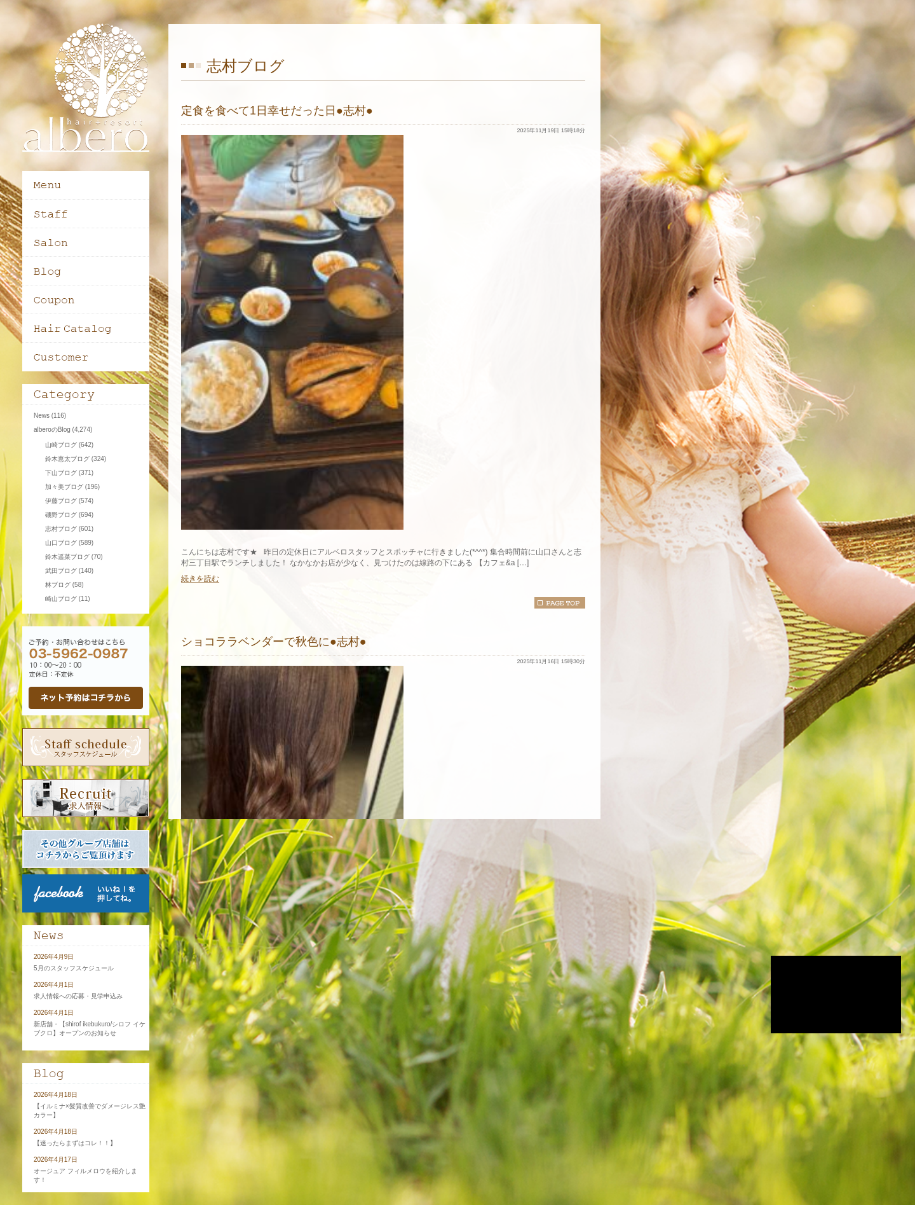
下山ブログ (61, 472)
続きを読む (200, 578)
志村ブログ (61, 528)
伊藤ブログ (61, 500)
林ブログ (58, 584)
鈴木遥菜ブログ (67, 556)
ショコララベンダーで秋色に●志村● (274, 641)
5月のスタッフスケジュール (74, 968)
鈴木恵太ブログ (67, 458)
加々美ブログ (64, 486)
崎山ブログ (61, 598)
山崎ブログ (61, 444)
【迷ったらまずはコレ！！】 (75, 1143)
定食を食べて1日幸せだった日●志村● (277, 110)
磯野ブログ (61, 514)
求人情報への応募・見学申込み (78, 996)
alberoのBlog (52, 429)
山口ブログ (61, 542)
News (42, 415)
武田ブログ (61, 570)
